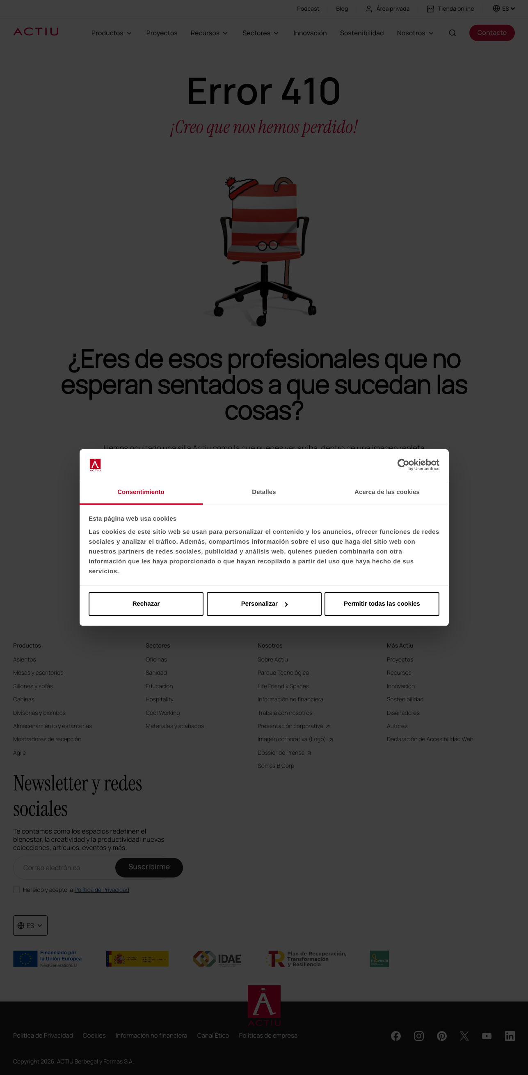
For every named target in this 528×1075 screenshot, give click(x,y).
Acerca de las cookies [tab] (387, 492)
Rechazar (146, 603)
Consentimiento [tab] (141, 492)
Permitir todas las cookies (382, 603)
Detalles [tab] (264, 492)
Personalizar (264, 603)
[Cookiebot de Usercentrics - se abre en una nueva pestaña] (403, 465)
